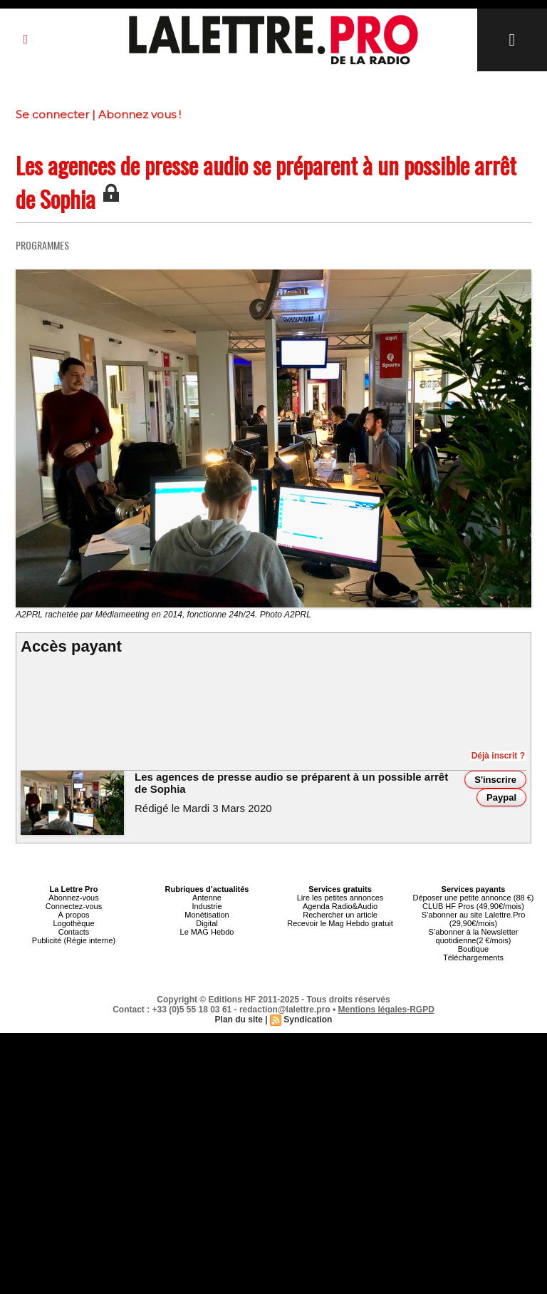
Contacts (73, 932)
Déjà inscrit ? (498, 756)
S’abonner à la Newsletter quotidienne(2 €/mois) (474, 936)
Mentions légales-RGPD (386, 1010)
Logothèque (73, 923)
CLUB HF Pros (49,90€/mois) (473, 906)
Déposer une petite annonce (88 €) (472, 897)
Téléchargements (473, 957)
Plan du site (239, 1020)
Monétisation (206, 914)
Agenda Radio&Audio (340, 906)
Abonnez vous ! (139, 114)
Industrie (207, 906)
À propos (73, 914)
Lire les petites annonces (340, 897)
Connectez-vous (74, 906)
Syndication (307, 1020)
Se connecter (52, 114)
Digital (207, 923)
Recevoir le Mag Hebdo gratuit (340, 923)
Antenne (207, 897)
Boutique (473, 949)
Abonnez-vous (73, 897)
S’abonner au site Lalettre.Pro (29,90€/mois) (474, 919)
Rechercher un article (340, 914)
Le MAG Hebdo (207, 932)
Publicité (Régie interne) (73, 940)
